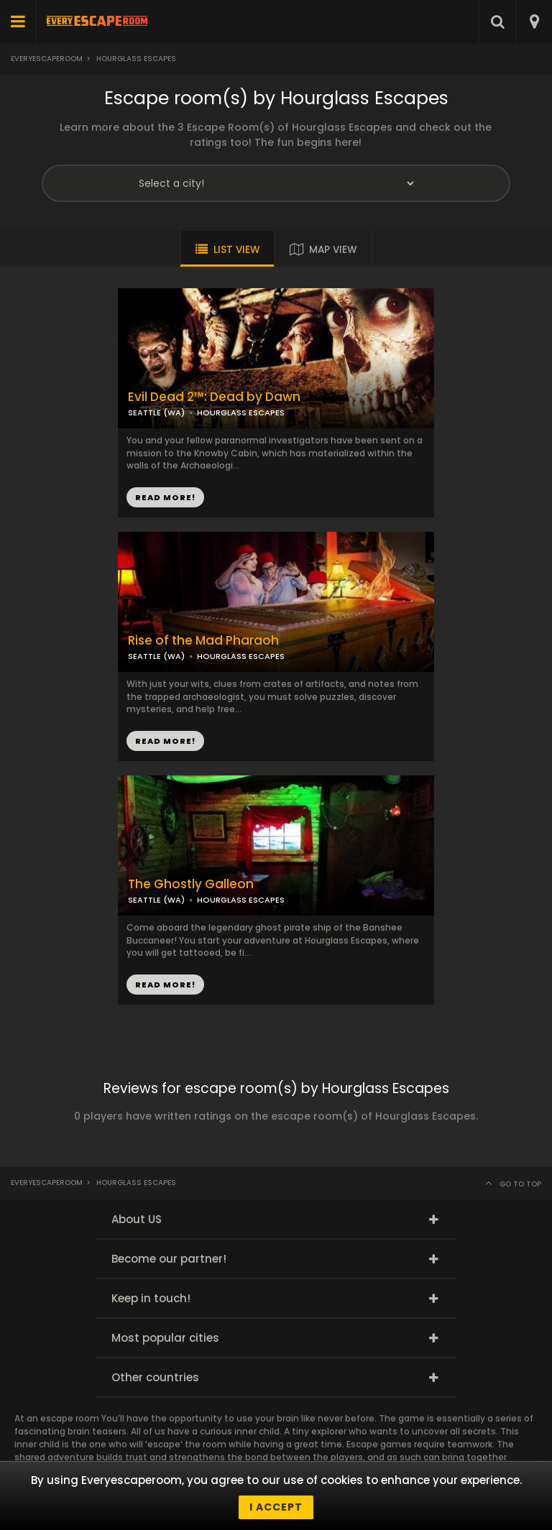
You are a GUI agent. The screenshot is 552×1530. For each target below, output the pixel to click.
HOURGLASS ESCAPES (241, 412)
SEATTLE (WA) (156, 412)
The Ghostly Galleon (191, 884)
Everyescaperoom (47, 58)
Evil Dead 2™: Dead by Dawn (214, 397)
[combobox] (533, 21)
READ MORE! (165, 497)
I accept (276, 1507)
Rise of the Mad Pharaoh (203, 640)
